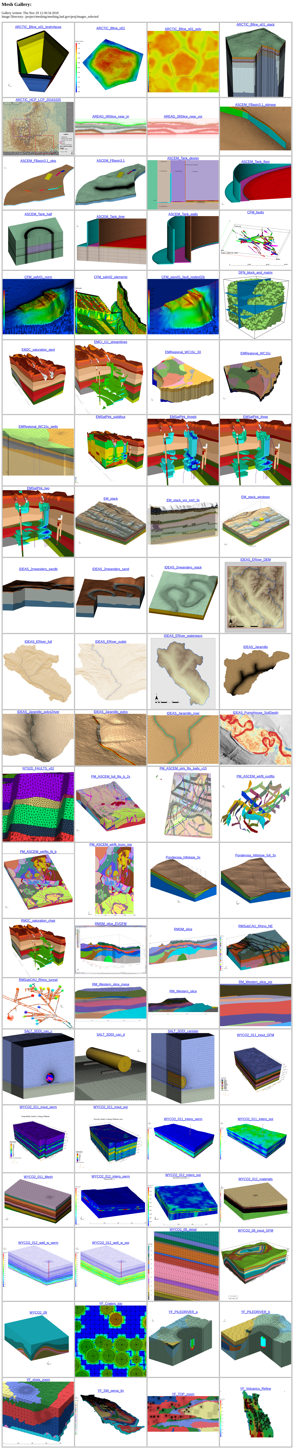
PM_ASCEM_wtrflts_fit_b (38, 851)
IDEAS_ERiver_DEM (255, 559)
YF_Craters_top (110, 1303)
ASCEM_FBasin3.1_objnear (255, 104)
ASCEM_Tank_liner (111, 216)
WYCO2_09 (38, 1312)
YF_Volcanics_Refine (255, 1388)
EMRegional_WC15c (256, 353)
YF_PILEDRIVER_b (255, 1312)
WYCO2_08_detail (183, 1229)
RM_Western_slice (183, 991)
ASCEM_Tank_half (38, 214)
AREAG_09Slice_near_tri (110, 116)
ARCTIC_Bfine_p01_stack (256, 24)
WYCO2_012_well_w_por (110, 1242)
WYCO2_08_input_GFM (255, 1230)
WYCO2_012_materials (255, 1179)
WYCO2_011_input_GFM (255, 1035)
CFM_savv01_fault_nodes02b (183, 277)
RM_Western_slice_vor (255, 982)
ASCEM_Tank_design (183, 158)
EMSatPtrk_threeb (183, 417)
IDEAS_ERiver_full (38, 641)
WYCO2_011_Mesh (38, 1177)
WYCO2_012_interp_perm (111, 1176)
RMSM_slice (183, 929)
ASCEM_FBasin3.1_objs (38, 161)
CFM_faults (255, 212)
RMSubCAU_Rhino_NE (255, 926)
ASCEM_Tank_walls (183, 214)
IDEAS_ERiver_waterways (183, 636)
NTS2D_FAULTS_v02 (38, 768)
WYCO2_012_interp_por (183, 1175)
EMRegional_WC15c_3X (183, 352)
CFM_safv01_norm (38, 277)
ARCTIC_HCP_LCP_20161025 (38, 100)
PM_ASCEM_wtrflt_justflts (256, 776)
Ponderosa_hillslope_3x (183, 857)
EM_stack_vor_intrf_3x (183, 500)
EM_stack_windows (255, 497)
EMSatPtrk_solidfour (111, 417)
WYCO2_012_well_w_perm (38, 1242)
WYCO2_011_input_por (110, 1107)
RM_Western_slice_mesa (110, 984)
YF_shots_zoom (38, 1379)
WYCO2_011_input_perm (38, 1107)
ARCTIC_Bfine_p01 (110, 28)
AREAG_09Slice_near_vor (183, 116)
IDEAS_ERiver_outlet (110, 641)
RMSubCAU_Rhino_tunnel (38, 980)
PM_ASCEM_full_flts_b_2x (110, 776)
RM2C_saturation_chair (38, 920)
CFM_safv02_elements (111, 277)
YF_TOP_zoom (183, 1394)
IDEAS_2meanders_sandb (38, 569)
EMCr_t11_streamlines (110, 342)
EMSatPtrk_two (38, 488)
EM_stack (111, 498)
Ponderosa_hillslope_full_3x (255, 855)
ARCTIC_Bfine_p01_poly (183, 29)
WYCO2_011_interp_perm (183, 1119)
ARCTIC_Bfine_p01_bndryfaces (38, 27)
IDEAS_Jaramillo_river (183, 713)
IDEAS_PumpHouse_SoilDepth (255, 712)
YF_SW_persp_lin (111, 1390)
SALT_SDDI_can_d (111, 1034)
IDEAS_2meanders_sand (110, 569)
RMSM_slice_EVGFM (111, 923)
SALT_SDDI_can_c (38, 1031)
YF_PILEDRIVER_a (183, 1312)
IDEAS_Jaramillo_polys (111, 712)
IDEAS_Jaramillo (255, 647)
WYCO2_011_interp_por (255, 1119)
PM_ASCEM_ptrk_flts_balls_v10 (183, 768)
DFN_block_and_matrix (255, 272)
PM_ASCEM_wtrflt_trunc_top (111, 844)
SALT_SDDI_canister (183, 1031)
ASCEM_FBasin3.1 (111, 160)
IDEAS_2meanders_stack (183, 567)
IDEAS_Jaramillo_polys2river (38, 712)
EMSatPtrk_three (255, 417)
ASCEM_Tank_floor (255, 161)
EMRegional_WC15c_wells (38, 426)
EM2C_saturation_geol (38, 349)
